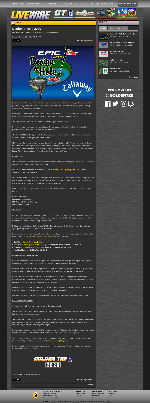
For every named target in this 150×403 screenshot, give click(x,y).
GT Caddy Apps (66, 3)
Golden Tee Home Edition (33, 242)
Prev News (80, 41)
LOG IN (122, 3)
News (78, 398)
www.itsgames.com (50, 395)
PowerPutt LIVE (97, 395)
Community (96, 398)
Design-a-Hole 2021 (117, 51)
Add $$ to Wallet (49, 3)
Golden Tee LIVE (98, 391)
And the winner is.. (117, 60)
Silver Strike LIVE (98, 393)
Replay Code (107, 3)
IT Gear (78, 395)
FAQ (110, 395)
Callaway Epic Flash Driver (34, 245)
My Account (113, 391)
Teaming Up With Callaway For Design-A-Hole (126, 34)
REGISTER (131, 3)
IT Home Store (33, 3)
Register (111, 393)
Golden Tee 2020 (23, 374)
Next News (90, 41)
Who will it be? (115, 69)
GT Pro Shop (93, 3)
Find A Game (18, 3)
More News (133, 77)
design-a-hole (35, 374)
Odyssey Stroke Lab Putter (33, 247)
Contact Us (55, 398)
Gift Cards (80, 3)
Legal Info (46, 398)
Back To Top (90, 384)
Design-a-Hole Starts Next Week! (122, 42)
